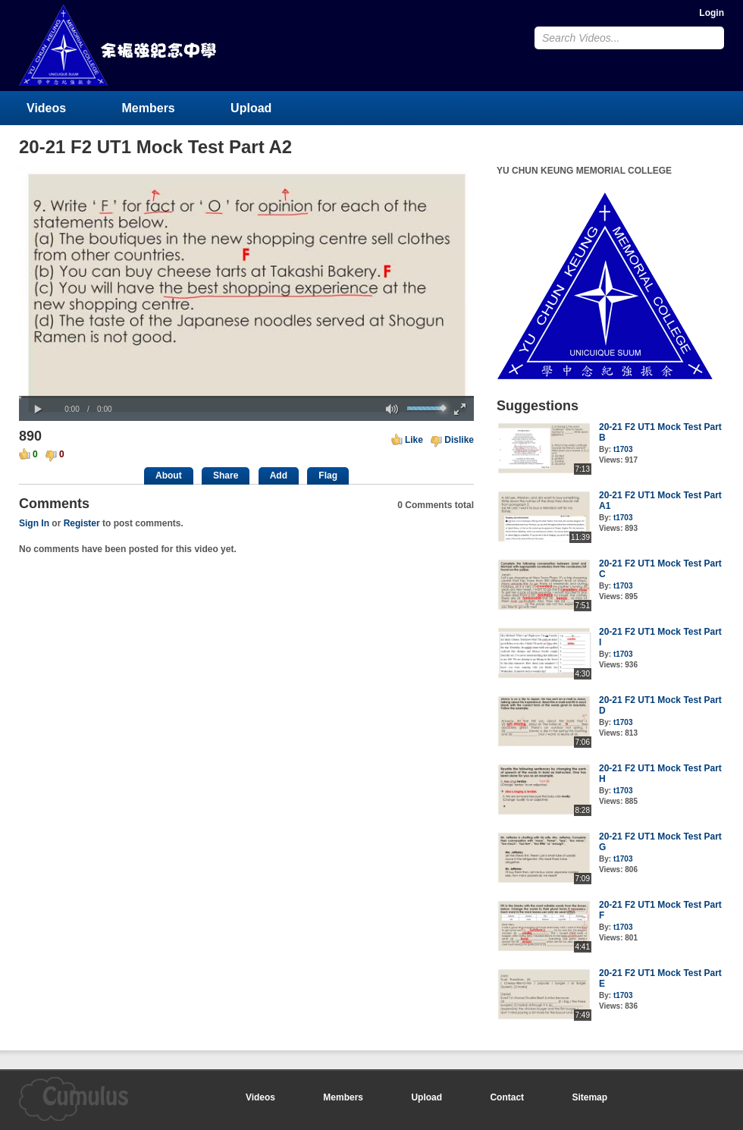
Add (278, 475)
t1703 (623, 449)
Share (225, 475)
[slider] (246, 397)
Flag (327, 475)
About (168, 475)
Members (148, 108)
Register (82, 523)
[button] (38, 409)
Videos (46, 108)
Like (414, 440)
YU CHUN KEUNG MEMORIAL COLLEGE (119, 45)
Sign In (34, 523)
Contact (507, 1097)
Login (711, 13)
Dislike (459, 440)
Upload (250, 108)
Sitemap (589, 1097)
